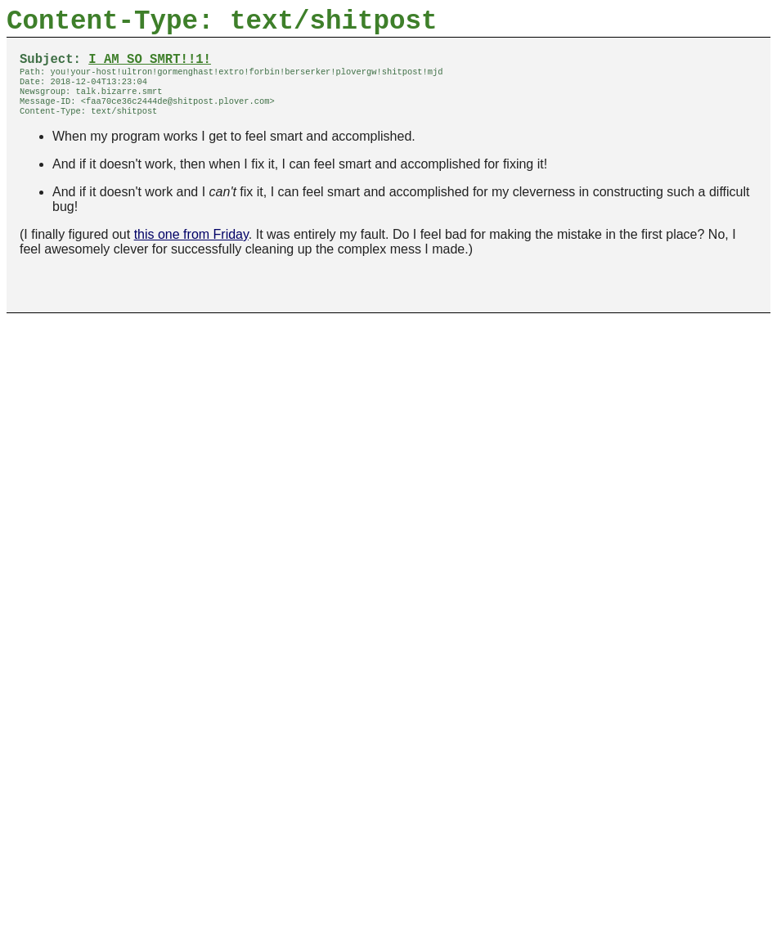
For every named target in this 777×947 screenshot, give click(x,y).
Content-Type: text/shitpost (222, 25)
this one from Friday (191, 252)
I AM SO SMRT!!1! (149, 68)
